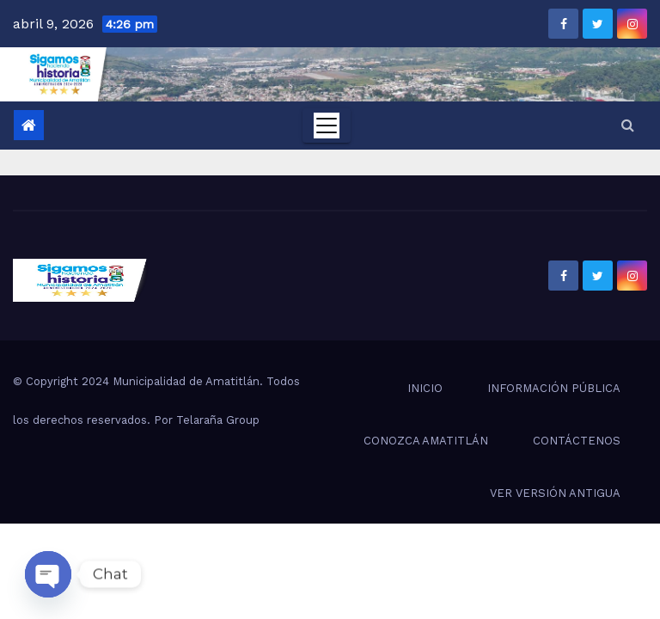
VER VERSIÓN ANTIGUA (555, 493)
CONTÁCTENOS (576, 440)
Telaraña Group (218, 420)
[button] (627, 125)
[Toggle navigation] (326, 125)
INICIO (425, 388)
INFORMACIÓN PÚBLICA (553, 388)
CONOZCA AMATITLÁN (426, 440)
